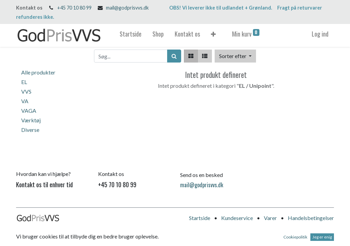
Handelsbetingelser (311, 218)
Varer (270, 218)
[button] (213, 35)
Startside (199, 218)
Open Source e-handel (308, 238)
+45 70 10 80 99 (74, 8)
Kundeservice (237, 218)
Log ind (320, 33)
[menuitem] (131, 35)
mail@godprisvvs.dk (127, 8)
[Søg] (174, 56)
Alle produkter (38, 72)
